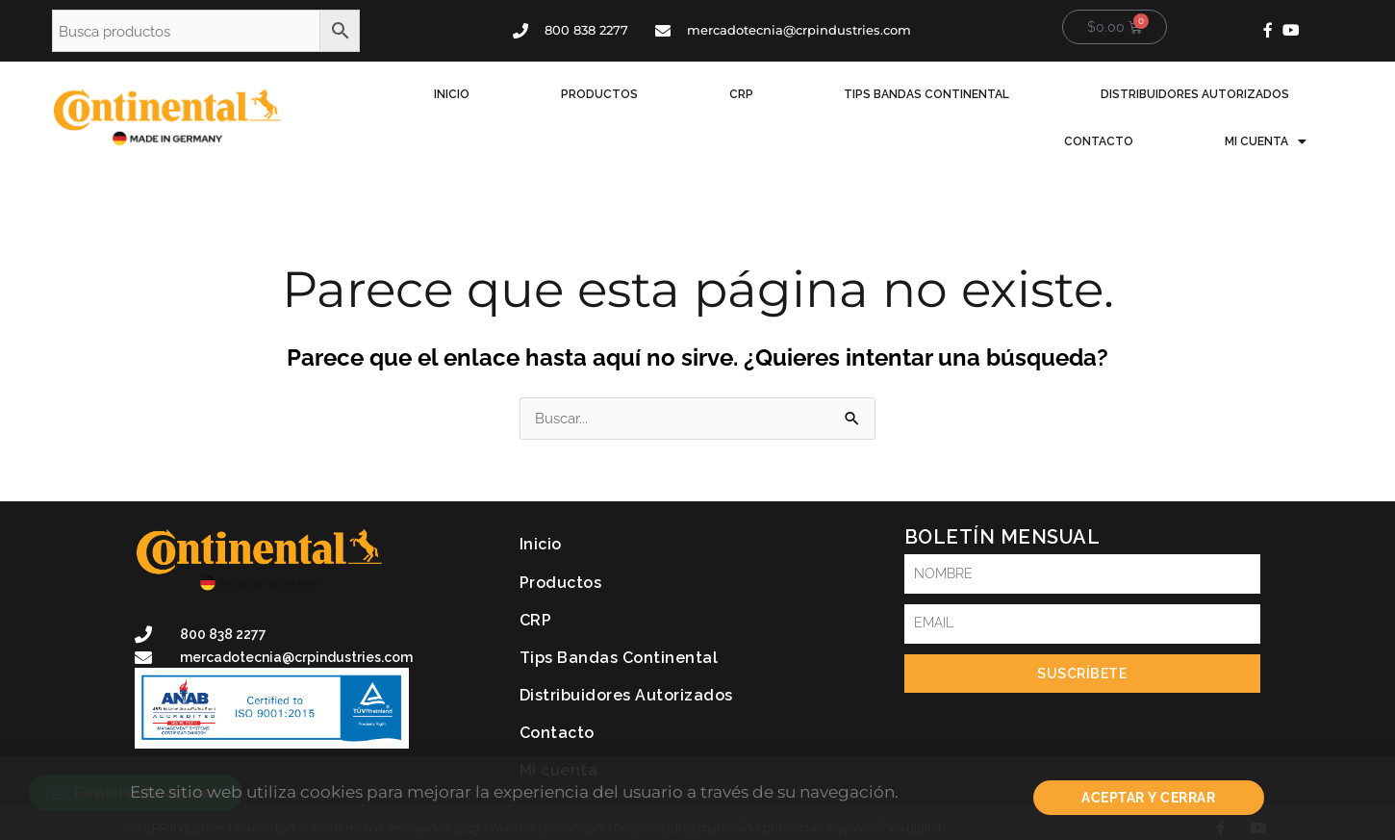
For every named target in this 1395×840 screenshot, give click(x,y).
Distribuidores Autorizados (991, 104)
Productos (530, 104)
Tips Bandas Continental (767, 104)
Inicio (427, 104)
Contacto (1166, 104)
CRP (627, 104)
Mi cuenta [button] (1288, 104)
